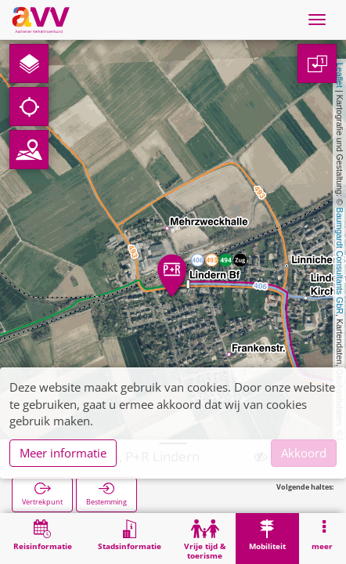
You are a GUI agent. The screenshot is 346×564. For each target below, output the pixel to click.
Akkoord (303, 453)
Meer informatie (63, 453)
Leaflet (339, 75)
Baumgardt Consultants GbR (339, 261)
